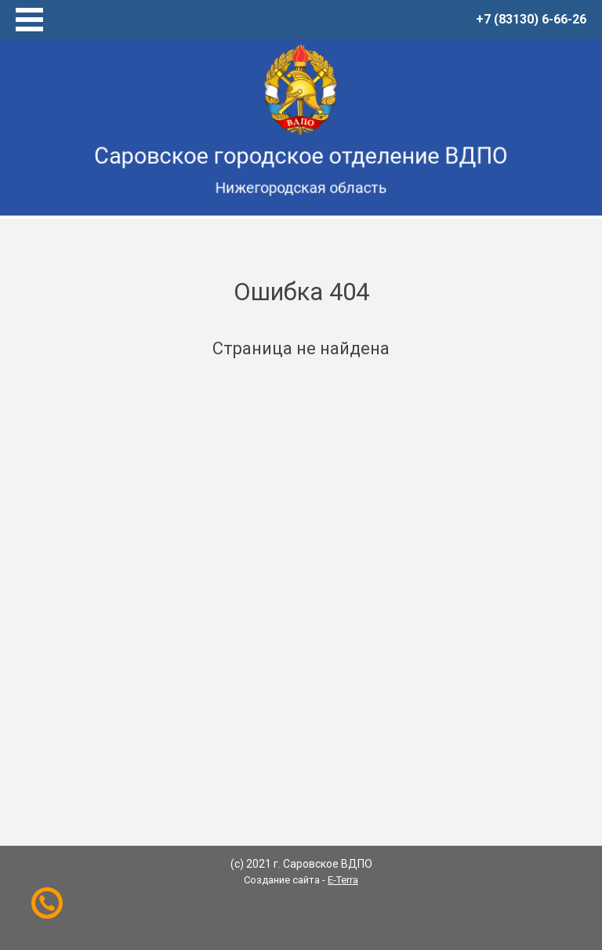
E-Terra (343, 880)
